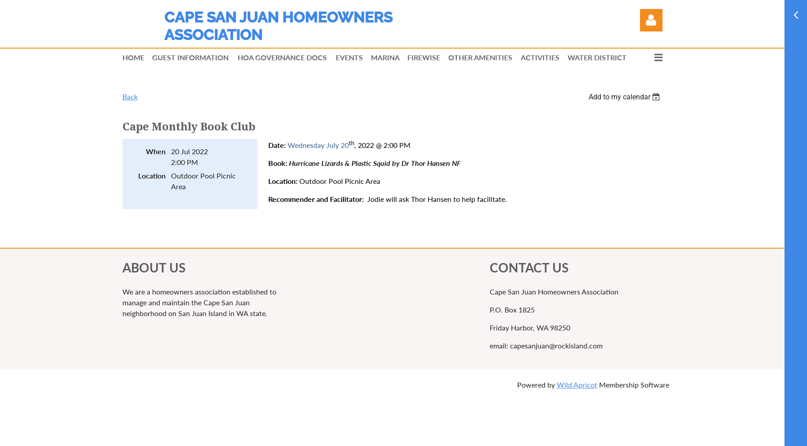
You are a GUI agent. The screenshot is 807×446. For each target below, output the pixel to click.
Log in (651, 20)
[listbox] (626, 97)
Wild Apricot (577, 384)
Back (130, 96)
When (156, 151)
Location (152, 175)
